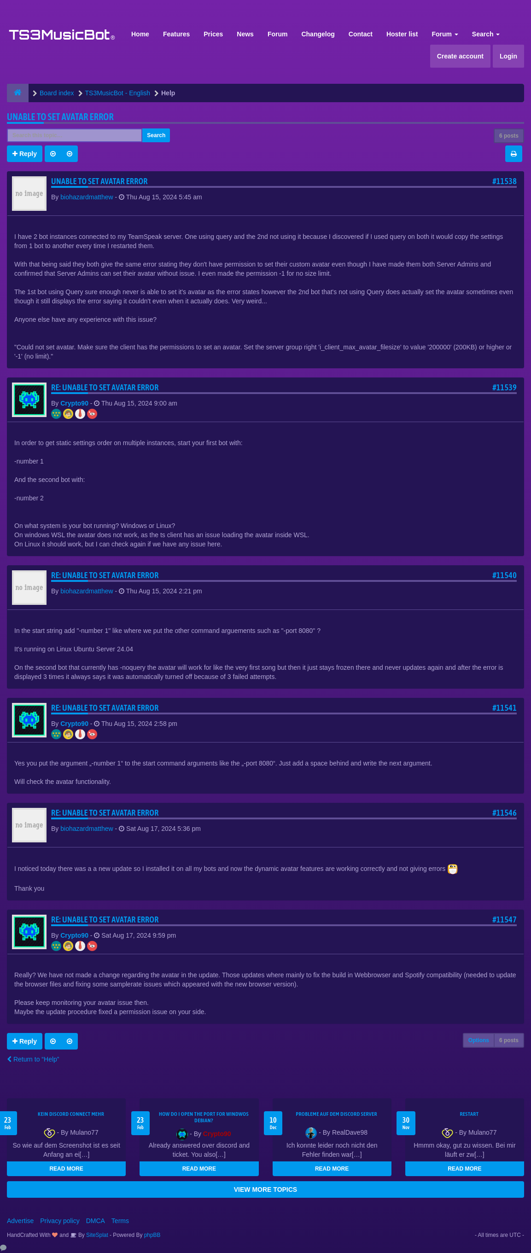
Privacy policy (60, 1220)
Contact (361, 34)
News (245, 34)
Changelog (317, 34)
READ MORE (66, 1169)
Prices (213, 34)
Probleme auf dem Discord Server (336, 1114)
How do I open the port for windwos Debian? (204, 1117)
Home (140, 34)
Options (478, 1040)
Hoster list (402, 34)
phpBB (152, 1235)
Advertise (20, 1220)
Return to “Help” (33, 1059)
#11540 (504, 575)
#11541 (504, 708)
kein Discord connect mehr (71, 1114)
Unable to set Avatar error (60, 116)
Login (508, 56)
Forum (278, 34)
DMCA (95, 1220)
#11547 (504, 919)
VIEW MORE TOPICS (265, 1189)
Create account (460, 56)
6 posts (509, 136)
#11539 (504, 387)
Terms (120, 1220)
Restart (469, 1114)
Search (486, 34)
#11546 (504, 813)
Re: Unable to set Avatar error (105, 387)
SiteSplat (96, 1235)
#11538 (504, 181)
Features (176, 34)
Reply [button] (24, 153)
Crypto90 (74, 403)
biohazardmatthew (86, 197)
